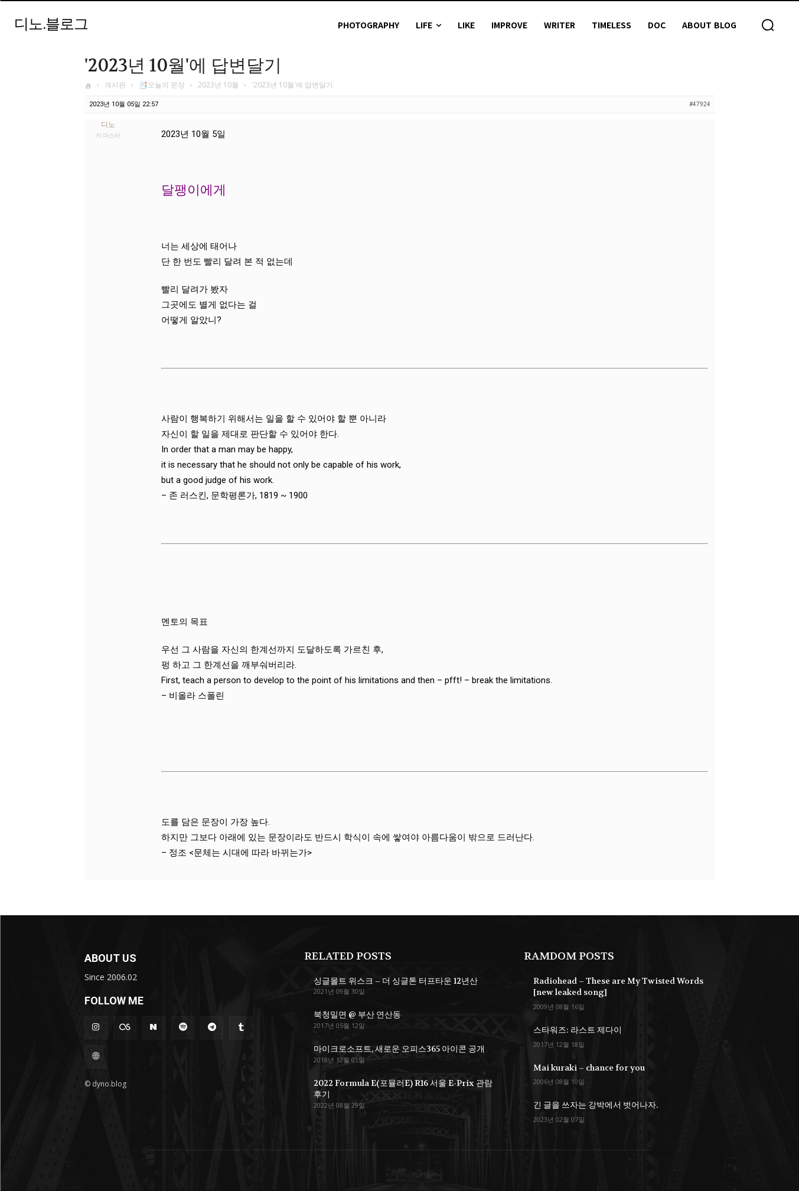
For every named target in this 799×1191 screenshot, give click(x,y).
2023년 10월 (218, 85)
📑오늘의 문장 (162, 85)
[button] (768, 25)
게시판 (115, 85)
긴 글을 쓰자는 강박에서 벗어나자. (595, 1104)
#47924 (699, 104)
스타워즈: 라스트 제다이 (577, 1029)
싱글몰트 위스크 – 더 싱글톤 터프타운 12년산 (396, 980)
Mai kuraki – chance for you (589, 1067)
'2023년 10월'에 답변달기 (183, 65)
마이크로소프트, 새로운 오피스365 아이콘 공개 (399, 1048)
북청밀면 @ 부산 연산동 (357, 1014)
